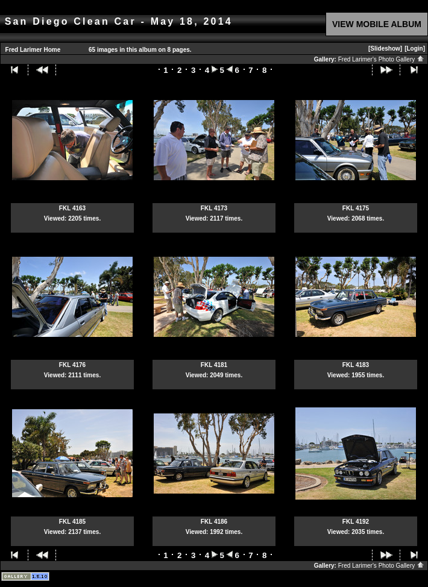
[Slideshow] (385, 48)
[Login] (414, 48)
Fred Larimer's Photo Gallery (381, 59)
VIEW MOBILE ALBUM (376, 24)
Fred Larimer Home (33, 49)
